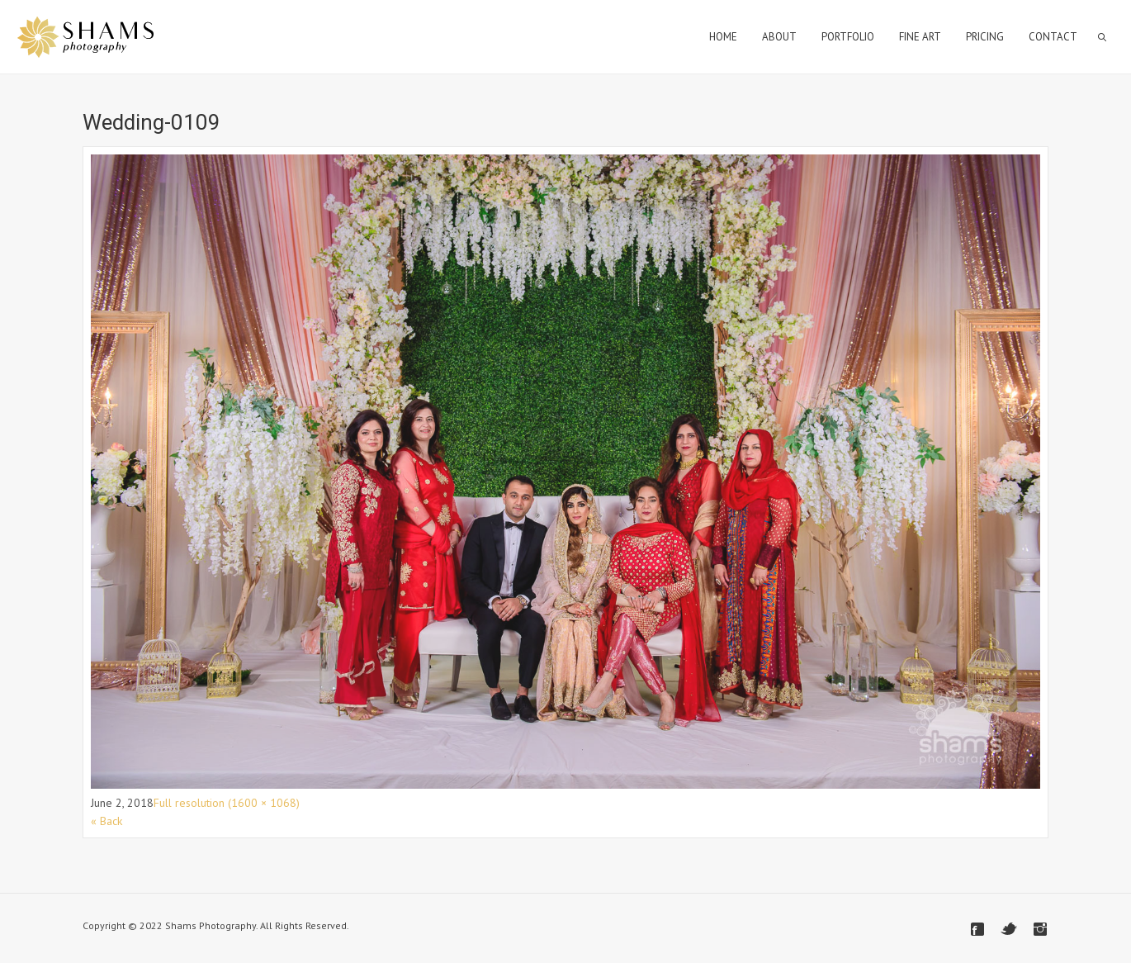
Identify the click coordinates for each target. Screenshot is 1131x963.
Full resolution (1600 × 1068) (227, 802)
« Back (106, 821)
